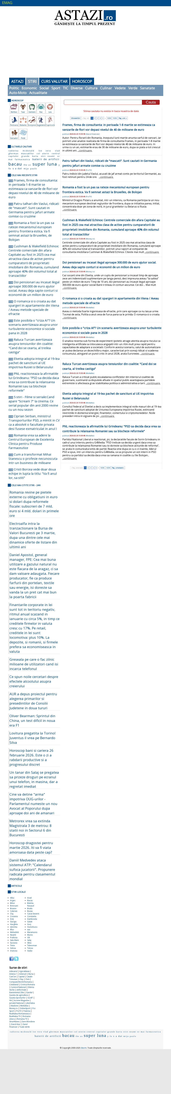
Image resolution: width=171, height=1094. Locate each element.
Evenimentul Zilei (16, 992)
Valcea (13, 948)
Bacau (30, 900)
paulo (33, 168)
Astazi (17, 81)
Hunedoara (32, 927)
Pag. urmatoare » (118, 468)
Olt (28, 937)
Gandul (29, 992)
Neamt (13, 935)
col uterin (43, 153)
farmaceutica (22, 159)
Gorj (29, 924)
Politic (14, 88)
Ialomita (13, 927)
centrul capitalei (97, 1032)
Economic (29, 88)
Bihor (12, 903)
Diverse (77, 88)
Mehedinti (14, 932)
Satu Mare (14, 940)
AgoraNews (24, 971)
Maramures (32, 932)
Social (44, 88)
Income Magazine (21, 1000)
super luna (44, 164)
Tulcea (30, 948)
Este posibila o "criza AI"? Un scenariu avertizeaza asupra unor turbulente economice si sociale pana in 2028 (33, 326)
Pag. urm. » (123, 118)
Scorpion (32, 125)
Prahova (13, 937)
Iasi (28, 929)
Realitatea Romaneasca (19, 1013)
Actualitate (38, 92)
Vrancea (13, 950)
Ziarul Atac (15, 1024)
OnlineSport (25, 1008)
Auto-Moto (18, 92)
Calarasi (13, 911)
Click (27, 979)
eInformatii (21, 989)
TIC (65, 88)
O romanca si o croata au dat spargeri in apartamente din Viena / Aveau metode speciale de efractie (34, 307)
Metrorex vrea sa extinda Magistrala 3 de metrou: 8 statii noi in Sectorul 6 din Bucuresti (30, 828)
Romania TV (22, 1019)
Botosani (14, 905)
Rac (41, 112)
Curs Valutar (54, 81)
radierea (13, 150)
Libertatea (30, 1003)
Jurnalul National (16, 1003)
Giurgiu (13, 921)
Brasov (13, 908)
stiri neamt (48, 156)
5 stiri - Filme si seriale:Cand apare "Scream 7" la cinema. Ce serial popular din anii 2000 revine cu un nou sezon (33, 403)
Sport (55, 88)
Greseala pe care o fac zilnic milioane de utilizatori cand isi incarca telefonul (33, 664)
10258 (109, 118)
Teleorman (32, 945)
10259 (115, 118)
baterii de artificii (45, 159)
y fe (109, 1036)
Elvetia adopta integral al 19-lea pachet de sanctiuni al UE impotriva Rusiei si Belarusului (34, 363)
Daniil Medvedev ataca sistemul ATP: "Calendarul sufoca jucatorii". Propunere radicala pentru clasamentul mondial (32, 869)
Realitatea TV (15, 1016)
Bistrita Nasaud (30, 904)
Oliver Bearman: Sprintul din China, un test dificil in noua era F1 (32, 720)
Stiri (32, 81)
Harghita (14, 924)
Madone (14, 1005)
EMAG (7, 2)
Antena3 (22, 974)
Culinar (106, 88)
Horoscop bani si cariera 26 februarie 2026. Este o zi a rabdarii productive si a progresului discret (31, 757)
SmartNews (14, 1021)
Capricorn (50, 125)
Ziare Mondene (28, 1021)
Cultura (91, 88)
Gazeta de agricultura (18, 995)
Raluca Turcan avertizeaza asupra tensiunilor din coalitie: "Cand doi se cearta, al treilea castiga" (31, 345)
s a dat (17, 168)
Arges (12, 900)
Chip (21, 979)
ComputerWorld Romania (20, 982)
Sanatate (147, 88)
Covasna (14, 916)
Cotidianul (13, 984)
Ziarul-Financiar (92, 134)
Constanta (31, 916)
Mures (30, 935)
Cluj (11, 913)
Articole (16, 885)
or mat (141, 1032)
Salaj (29, 940)
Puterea (26, 1011)
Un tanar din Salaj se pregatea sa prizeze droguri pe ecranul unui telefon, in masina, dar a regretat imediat (34, 779)
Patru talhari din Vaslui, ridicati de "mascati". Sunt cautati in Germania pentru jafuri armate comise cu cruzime (34, 210)
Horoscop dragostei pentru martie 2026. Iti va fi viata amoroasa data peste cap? (31, 847)
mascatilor (27, 153)
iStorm (84, 1048)
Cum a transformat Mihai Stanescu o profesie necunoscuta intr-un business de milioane (33, 458)
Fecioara (14, 125)
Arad (29, 897)
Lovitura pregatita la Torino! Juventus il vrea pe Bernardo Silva (32, 738)
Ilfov (12, 929)
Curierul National (18, 987)
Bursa (31, 974)
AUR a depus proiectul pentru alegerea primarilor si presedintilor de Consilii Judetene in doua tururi (33, 701)
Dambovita (32, 919)
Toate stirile (24, 1027)
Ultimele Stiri (75, 118)
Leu (50, 112)
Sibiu (29, 942)
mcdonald (28, 150)
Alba (12, 897)
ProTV (18, 1011)
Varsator (14, 138)
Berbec (14, 112)
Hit (10, 1000)
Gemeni (32, 112)
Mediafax (24, 1005)
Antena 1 (13, 974)
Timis (12, 945)
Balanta (23, 125)
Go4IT (30, 997)
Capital (21, 976)
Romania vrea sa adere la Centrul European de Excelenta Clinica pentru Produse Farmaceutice (31, 441)
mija (26, 168)
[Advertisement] (85, 51)
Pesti (23, 138)
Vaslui (29, 950)
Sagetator (41, 125)
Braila (29, 908)
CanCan (12, 976)
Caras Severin (33, 913)
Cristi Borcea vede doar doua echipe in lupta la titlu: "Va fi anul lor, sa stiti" (33, 473)
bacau (15, 164)
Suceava (13, 942)
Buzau (30, 911)
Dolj (12, 919)
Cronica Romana (27, 984)
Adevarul (13, 971)
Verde (132, 88)
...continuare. (85, 150)
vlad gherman (51, 1032)
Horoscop (82, 81)
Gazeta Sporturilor (17, 997)
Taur (23, 112)
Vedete (120, 88)
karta (35, 156)
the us (27, 165)
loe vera (45, 150)
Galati (29, 921)
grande (25, 156)
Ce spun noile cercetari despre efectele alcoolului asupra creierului (33, 681)
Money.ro (13, 1008)
